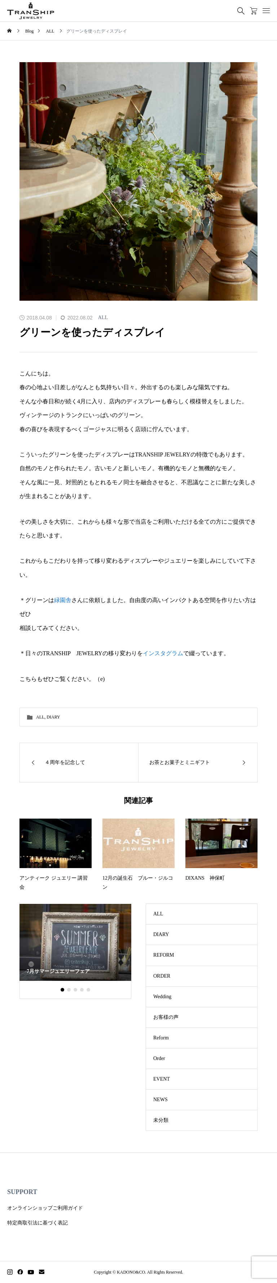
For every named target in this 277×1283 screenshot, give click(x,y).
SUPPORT (22, 1192)
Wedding (162, 996)
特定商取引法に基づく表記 (37, 1223)
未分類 (160, 1120)
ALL (103, 317)
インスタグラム (163, 653)
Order (159, 1058)
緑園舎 (62, 600)
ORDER (161, 976)
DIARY (53, 717)
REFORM (163, 955)
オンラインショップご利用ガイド (45, 1208)
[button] (69, 990)
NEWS (160, 1099)
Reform (161, 1037)
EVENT (161, 1079)
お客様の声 (166, 1017)
